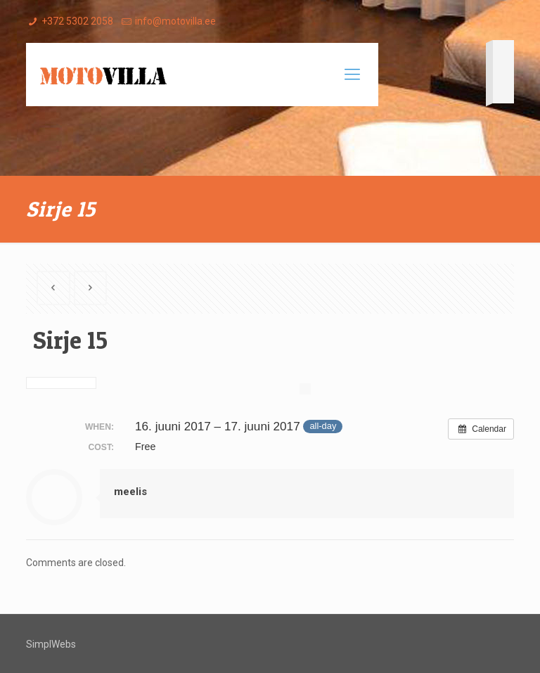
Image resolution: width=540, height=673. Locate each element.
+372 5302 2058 (77, 21)
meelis (130, 491)
